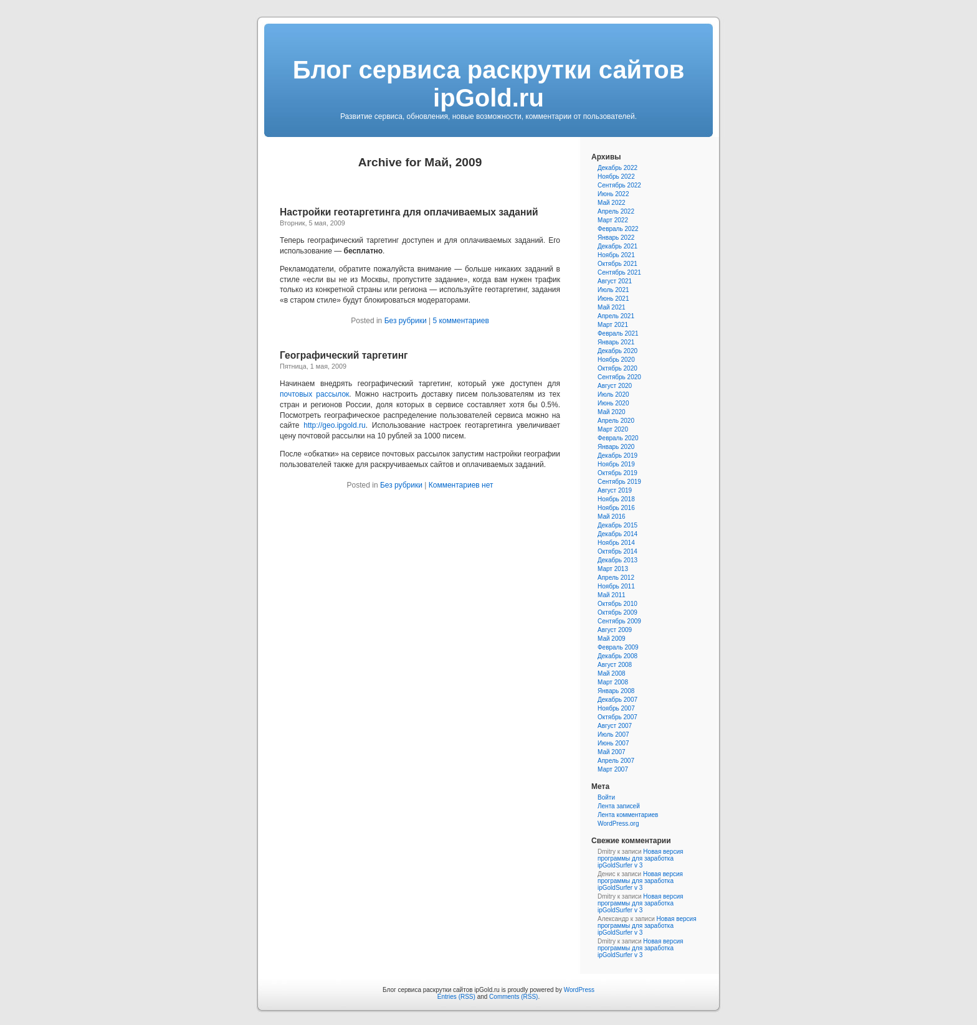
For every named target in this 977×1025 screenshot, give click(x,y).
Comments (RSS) (513, 996)
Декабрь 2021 (617, 246)
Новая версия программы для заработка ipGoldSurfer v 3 (640, 858)
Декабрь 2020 (617, 350)
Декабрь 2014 (617, 534)
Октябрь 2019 (617, 473)
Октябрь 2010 (617, 603)
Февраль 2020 (618, 438)
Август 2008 (615, 664)
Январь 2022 (616, 237)
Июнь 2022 (613, 194)
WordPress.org (618, 823)
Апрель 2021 (616, 316)
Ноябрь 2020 (616, 359)
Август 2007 (615, 725)
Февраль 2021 (618, 333)
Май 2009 (612, 638)
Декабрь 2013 (617, 560)
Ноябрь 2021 (616, 255)
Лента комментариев (628, 814)
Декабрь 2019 (617, 455)
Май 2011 (612, 595)
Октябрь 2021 (617, 263)
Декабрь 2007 (617, 699)
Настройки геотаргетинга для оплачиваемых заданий (409, 212)
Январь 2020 (616, 446)
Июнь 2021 (613, 298)
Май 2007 (612, 752)
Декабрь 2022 (617, 167)
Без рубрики (405, 320)
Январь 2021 (616, 342)
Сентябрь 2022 (619, 185)
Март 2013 (613, 568)
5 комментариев (460, 320)
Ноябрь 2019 (616, 464)
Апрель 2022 (616, 211)
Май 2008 (612, 673)
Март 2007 (613, 769)
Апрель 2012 (616, 577)
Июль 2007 (613, 734)
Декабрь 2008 (617, 656)
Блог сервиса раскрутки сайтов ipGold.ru (489, 83)
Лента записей (619, 806)
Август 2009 (615, 629)
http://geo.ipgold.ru (334, 425)
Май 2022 (612, 202)
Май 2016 (612, 516)
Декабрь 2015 (617, 525)
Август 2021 (615, 281)
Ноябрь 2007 (616, 708)
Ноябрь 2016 (616, 507)
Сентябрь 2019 (619, 481)
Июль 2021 (613, 289)
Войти (606, 797)
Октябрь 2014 (617, 551)
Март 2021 (613, 324)
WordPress (579, 989)
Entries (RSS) (456, 996)
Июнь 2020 (613, 403)
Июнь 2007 (613, 743)
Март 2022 (613, 220)
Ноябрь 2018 (616, 499)
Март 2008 (613, 682)
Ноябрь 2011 (616, 586)
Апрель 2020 (616, 420)
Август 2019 (615, 490)
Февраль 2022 (618, 228)
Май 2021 (612, 307)
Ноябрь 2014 (616, 542)
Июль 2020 (613, 394)
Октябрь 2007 (617, 717)
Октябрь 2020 (617, 368)
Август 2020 (615, 385)
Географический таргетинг (344, 355)
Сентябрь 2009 (619, 621)
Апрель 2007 (616, 760)
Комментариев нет (461, 485)
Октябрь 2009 (617, 612)
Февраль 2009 (618, 647)
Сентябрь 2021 (619, 272)
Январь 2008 (616, 690)
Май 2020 (612, 412)
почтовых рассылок (314, 394)
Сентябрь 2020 (619, 377)
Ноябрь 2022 (616, 176)
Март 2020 (613, 429)
